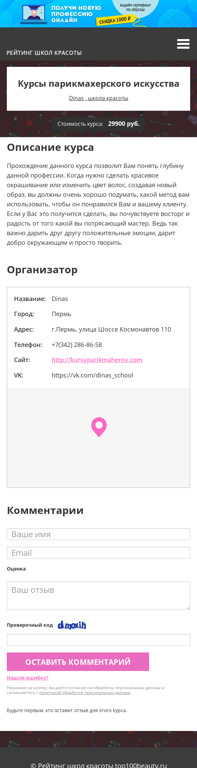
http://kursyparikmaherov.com (97, 360)
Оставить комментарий (78, 662)
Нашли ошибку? (28, 677)
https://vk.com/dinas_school (92, 375)
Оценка (16, 568)
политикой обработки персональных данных (84, 692)
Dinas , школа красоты (98, 98)
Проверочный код (30, 625)
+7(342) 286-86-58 (77, 344)
